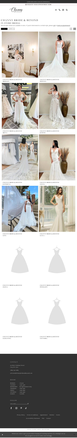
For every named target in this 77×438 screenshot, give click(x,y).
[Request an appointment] (38, 4)
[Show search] (66, 10)
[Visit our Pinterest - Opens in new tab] (22, 408)
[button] (56, 10)
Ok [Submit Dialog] (74, 435)
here (51, 436)
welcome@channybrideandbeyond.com (21, 373)
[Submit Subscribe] (27, 403)
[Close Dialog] (2, 435)
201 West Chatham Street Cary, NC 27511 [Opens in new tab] (17, 366)
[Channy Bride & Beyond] (16, 9)
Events (58, 415)
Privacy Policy (21, 415)
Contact (48, 419)
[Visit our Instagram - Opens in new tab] (17, 408)
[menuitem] (56, 10)
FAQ (43, 419)
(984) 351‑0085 (14, 370)
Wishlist (52, 415)
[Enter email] (19, 403)
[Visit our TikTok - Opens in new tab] (27, 408)
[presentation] (20, 55)
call (54, 25)
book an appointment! (63, 25)
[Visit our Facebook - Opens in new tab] (11, 408)
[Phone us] (59, 10)
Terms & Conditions (32, 415)
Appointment (44, 415)
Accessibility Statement (33, 419)
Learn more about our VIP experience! (38, 1)
